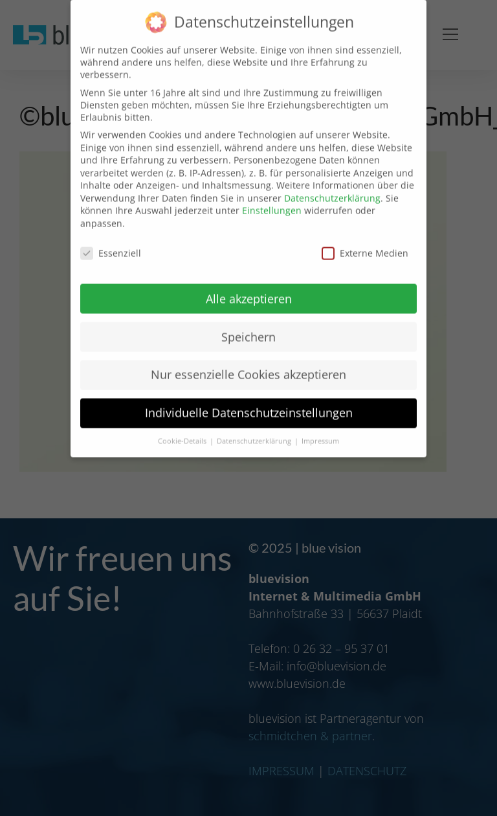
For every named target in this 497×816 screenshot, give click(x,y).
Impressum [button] (320, 425)
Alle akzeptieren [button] (249, 283)
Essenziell (110, 238)
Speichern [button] (248, 321)
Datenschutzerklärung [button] (255, 425)
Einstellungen (272, 195)
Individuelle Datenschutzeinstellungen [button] (249, 397)
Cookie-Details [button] (183, 425)
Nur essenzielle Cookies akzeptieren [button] (248, 359)
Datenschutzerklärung (332, 183)
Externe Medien (365, 238)
